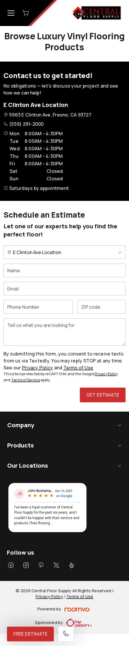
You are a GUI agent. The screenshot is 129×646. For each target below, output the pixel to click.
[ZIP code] (102, 307)
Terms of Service (25, 379)
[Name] (64, 270)
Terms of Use (78, 367)
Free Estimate (30, 634)
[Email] (64, 288)
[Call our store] (65, 634)
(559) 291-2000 (26, 124)
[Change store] (64, 252)
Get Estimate (102, 395)
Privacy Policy (37, 367)
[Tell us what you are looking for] (64, 332)
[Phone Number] (38, 307)
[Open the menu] (11, 13)
